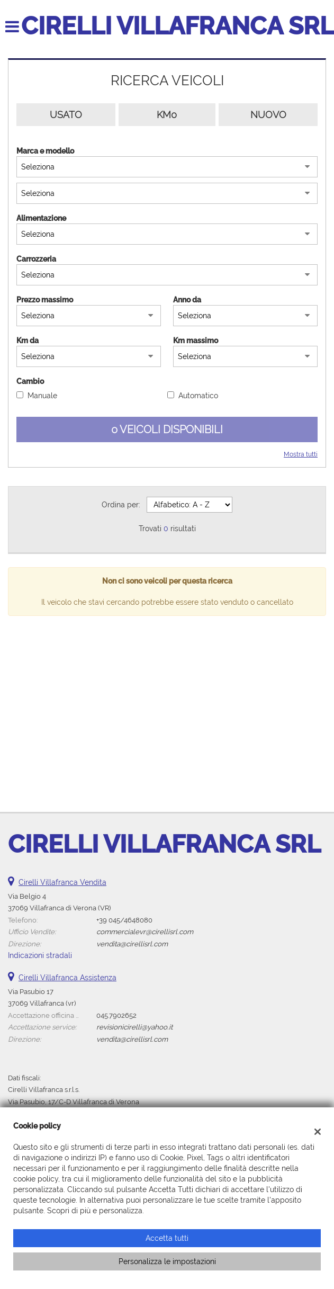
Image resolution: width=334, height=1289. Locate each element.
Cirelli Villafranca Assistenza (67, 977)
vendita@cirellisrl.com (132, 943)
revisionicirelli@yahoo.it (134, 1027)
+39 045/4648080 (124, 920)
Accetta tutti (167, 1238)
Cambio (30, 381)
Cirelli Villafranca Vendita (62, 882)
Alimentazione (41, 218)
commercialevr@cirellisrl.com (144, 931)
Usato (66, 114)
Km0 (167, 114)
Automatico (198, 395)
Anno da (187, 300)
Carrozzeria (36, 259)
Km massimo (195, 340)
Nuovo (268, 114)
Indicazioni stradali (40, 955)
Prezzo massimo (44, 300)
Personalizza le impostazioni (167, 1261)
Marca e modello (45, 151)
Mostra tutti (301, 454)
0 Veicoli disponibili (167, 429)
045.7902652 (116, 1015)
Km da (27, 340)
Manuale (42, 395)
